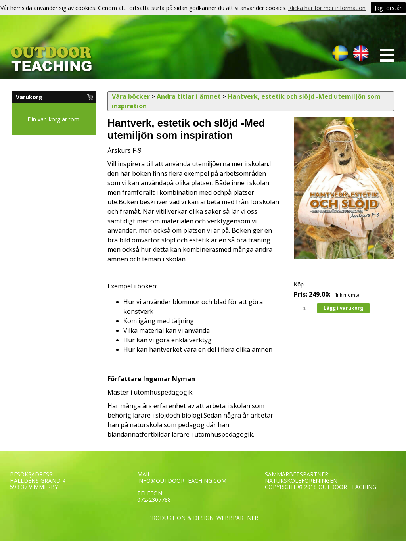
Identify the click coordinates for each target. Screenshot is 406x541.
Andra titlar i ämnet (189, 96)
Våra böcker (131, 96)
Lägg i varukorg (343, 308)
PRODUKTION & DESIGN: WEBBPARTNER (203, 518)
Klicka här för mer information (327, 8)
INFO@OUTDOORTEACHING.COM (181, 480)
